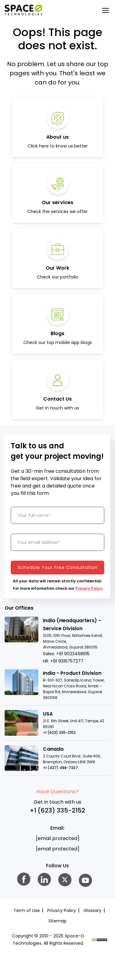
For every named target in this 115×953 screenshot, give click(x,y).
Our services (57, 202)
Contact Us (57, 398)
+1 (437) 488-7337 (60, 767)
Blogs (57, 333)
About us (57, 136)
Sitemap (57, 921)
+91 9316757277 (66, 661)
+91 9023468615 (73, 654)
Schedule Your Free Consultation (58, 567)
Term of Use (26, 910)
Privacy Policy (88, 588)
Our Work (57, 267)
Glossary (92, 910)
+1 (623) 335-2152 (59, 732)
